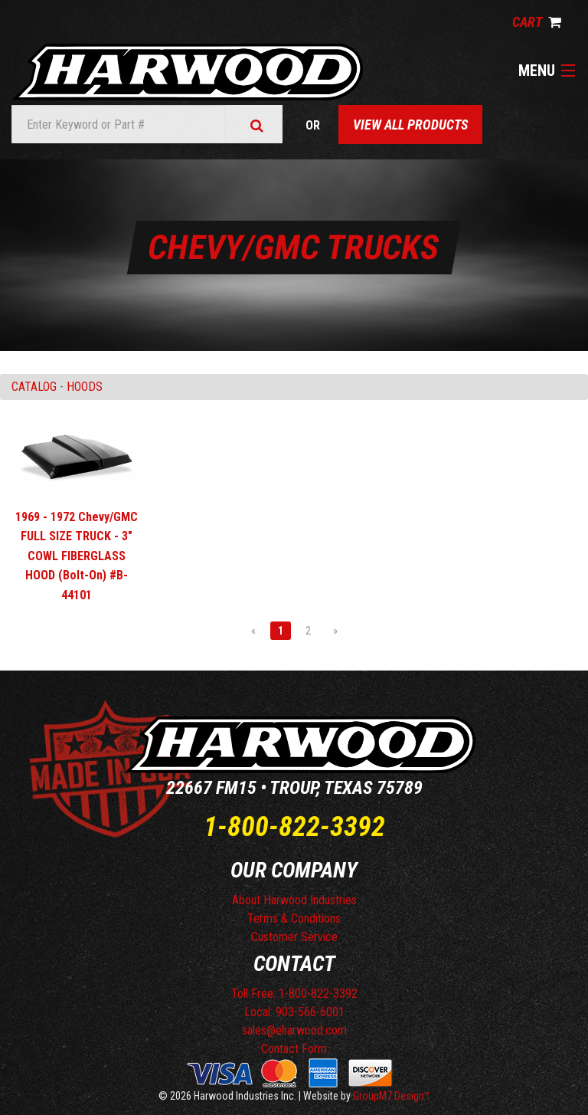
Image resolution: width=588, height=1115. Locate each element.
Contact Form (294, 1048)
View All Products (410, 124)
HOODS (85, 386)
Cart (536, 22)
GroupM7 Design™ (391, 1096)
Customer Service (294, 937)
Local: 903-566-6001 (294, 1012)
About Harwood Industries (294, 900)
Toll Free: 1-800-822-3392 (294, 993)
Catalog (34, 386)
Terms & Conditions (294, 918)
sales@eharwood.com (294, 1030)
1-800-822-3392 (294, 827)
